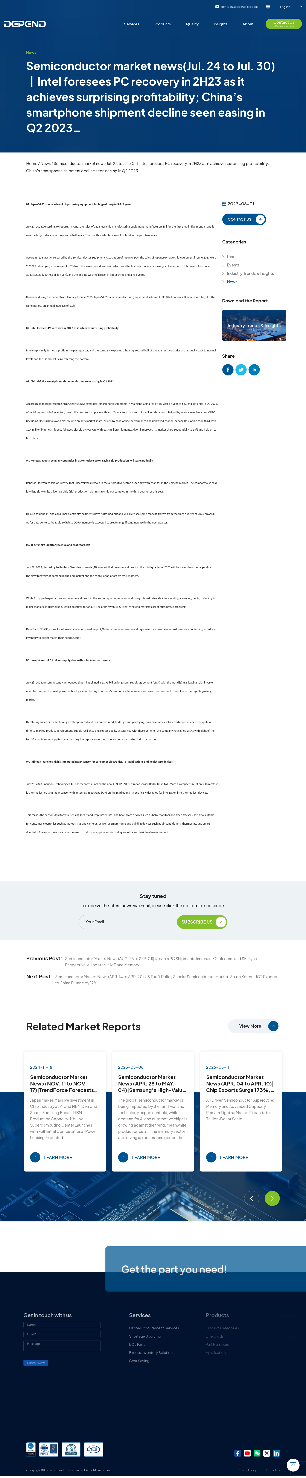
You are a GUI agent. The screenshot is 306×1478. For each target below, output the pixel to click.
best (231, 256)
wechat (257, 1453)
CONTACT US (239, 219)
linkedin (254, 370)
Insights (221, 24)
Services (131, 24)
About (248, 24)
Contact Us (272, 1470)
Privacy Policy (247, 1470)
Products (162, 24)
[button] (251, 1198)
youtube (247, 1453)
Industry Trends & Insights (250, 273)
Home (31, 163)
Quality (192, 24)
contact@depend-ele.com (239, 6)
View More (250, 1025)
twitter (241, 370)
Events (233, 264)
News (45, 163)
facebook (228, 370)
